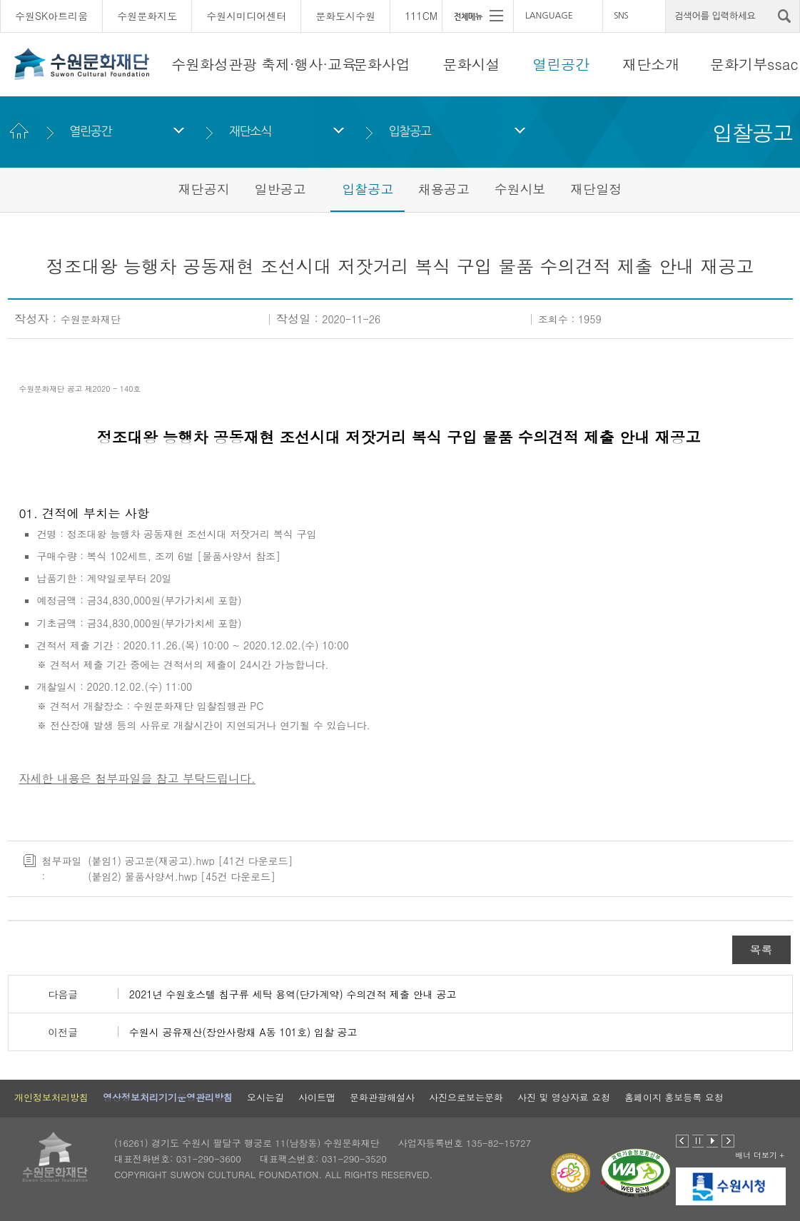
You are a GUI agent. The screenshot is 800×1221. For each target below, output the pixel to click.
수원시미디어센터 (246, 16)
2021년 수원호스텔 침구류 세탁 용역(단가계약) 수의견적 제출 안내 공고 (293, 994)
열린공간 (560, 64)
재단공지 (204, 189)
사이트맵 (316, 1097)
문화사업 (381, 64)
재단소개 (650, 64)
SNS (621, 15)
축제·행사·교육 (308, 64)
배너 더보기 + (759, 1155)
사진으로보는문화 (466, 1097)
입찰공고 (410, 131)
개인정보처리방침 (51, 1097)
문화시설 (471, 64)
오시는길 (265, 1097)
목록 (761, 949)
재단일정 (596, 189)
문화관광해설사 (382, 1097)
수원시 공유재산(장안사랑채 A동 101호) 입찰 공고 (243, 1032)
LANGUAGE (549, 15)
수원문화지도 (147, 16)
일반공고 (279, 189)
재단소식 (250, 131)
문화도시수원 (345, 16)
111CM (421, 16)
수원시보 (520, 189)
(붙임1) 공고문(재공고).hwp (151, 860)
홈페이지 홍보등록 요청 (674, 1097)
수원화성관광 (214, 64)
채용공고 (444, 189)
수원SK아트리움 (51, 16)
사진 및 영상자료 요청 (563, 1097)
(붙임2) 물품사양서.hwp (142, 876)
